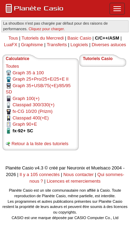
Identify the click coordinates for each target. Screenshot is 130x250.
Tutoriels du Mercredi (42, 38)
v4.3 (39, 167)
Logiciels (79, 44)
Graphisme (32, 44)
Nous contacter (78, 174)
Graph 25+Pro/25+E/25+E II (40, 79)
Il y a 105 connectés (40, 174)
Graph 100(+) (26, 98)
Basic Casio (79, 38)
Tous (13, 38)
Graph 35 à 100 (28, 72)
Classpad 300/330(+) (33, 104)
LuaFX (10, 44)
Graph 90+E (24, 124)
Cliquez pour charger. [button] (46, 29)
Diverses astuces (109, 44)
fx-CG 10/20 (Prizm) (32, 111)
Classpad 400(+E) (30, 117)
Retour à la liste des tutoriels (39, 143)
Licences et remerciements (74, 181)
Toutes (12, 66)
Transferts (57, 44)
